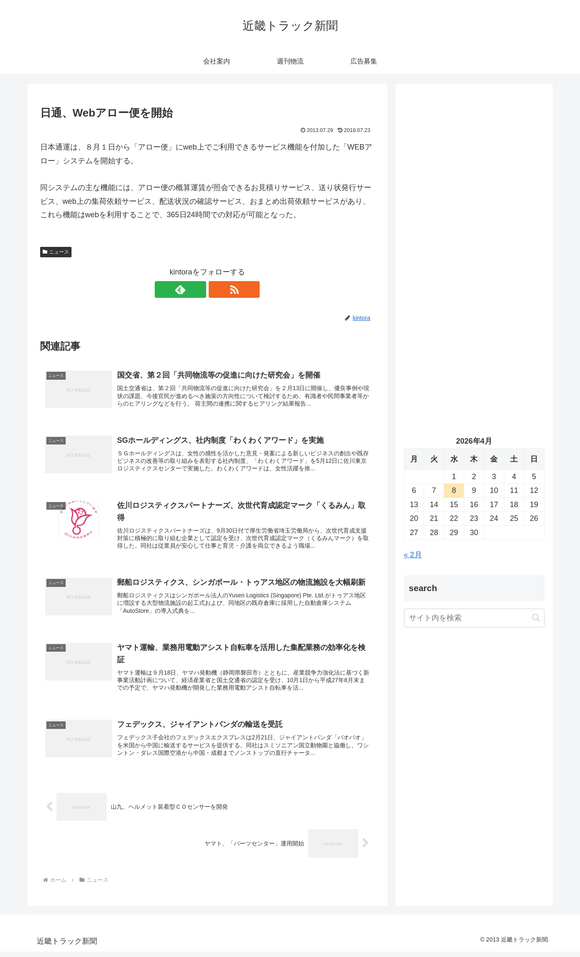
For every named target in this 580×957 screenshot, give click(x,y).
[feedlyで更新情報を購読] (197, 289)
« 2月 (413, 555)
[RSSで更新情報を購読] (217, 289)
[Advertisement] (474, 177)
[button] (536, 617)
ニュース (56, 252)
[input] (474, 618)
